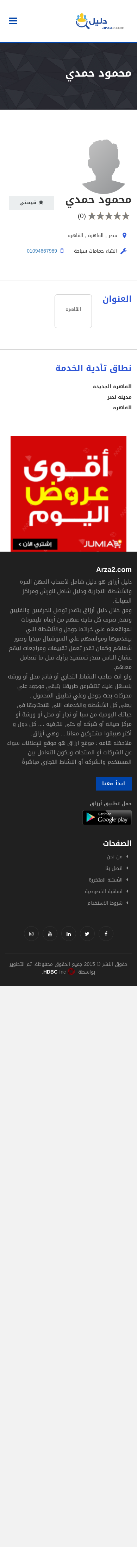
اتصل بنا (114, 868)
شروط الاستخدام (105, 903)
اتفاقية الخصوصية (104, 891)
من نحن (115, 857)
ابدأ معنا (113, 783)
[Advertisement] (68, 1054)
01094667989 (42, 251)
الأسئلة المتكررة (106, 880)
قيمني (31, 202)
